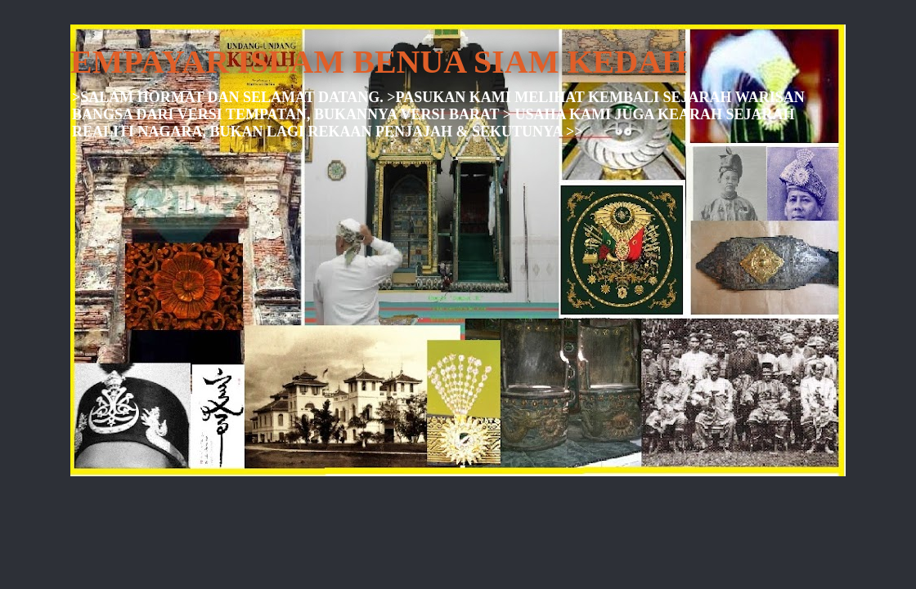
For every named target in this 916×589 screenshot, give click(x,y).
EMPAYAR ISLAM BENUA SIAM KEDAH (378, 61)
